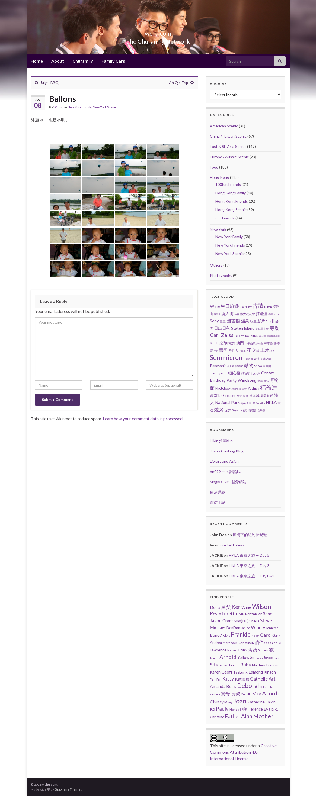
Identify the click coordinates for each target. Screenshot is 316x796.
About (57, 60)
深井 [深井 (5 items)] (228, 410)
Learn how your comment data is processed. (143, 418)
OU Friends (225, 218)
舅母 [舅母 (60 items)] (225, 694)
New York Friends (230, 245)
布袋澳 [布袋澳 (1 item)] (262, 336)
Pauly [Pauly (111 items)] (222, 709)
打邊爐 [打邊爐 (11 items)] (261, 313)
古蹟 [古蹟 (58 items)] (258, 306)
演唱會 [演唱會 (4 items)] (252, 410)
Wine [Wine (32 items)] (246, 607)
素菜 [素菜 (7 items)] (231, 343)
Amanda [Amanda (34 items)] (217, 686)
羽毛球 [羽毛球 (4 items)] (245, 373)
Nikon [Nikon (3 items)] (268, 306)
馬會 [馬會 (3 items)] (245, 395)
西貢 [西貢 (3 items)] (239, 395)
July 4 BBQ (49, 82)
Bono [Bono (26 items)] (267, 613)
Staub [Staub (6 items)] (214, 343)
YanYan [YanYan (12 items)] (215, 679)
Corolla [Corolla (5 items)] (246, 694)
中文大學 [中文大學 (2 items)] (255, 373)
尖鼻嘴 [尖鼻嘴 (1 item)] (230, 366)
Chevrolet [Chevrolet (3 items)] (267, 686)
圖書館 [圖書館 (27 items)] (233, 320)
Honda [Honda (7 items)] (234, 709)
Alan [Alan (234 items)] (246, 716)
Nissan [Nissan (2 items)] (255, 635)
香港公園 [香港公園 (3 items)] (265, 358)
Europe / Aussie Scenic (229, 156)
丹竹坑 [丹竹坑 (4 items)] (233, 350)
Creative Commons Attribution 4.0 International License (243, 752)
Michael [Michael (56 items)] (218, 627)
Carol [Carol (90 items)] (266, 635)
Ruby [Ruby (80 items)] (245, 665)
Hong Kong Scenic (231, 209)
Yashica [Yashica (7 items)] (253, 388)
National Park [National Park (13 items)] (227, 402)
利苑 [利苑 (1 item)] (245, 410)
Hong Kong (219, 177)
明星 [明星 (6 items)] (253, 321)
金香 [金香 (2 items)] (270, 314)
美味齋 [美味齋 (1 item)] (259, 343)
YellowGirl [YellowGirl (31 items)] (246, 657)
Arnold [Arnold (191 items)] (228, 656)
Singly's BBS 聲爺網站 (228, 482)
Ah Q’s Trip (178, 82)
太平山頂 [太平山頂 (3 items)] (250, 343)
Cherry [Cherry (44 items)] (217, 701)
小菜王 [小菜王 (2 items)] (242, 350)
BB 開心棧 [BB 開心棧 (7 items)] (232, 373)
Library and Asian (224, 461)
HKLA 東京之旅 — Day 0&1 (251, 576)
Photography (221, 275)
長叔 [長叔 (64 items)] (235, 694)
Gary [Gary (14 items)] (276, 635)
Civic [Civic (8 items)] (226, 635)
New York (218, 229)
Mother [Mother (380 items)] (263, 716)
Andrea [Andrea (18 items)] (216, 642)
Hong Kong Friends (231, 201)
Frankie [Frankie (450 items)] (241, 634)
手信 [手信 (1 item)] (216, 351)
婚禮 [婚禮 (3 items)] (256, 358)
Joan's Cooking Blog (227, 451)
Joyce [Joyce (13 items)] (268, 657)
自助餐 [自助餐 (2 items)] (261, 410)
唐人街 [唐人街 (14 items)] (227, 313)
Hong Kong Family (230, 192)
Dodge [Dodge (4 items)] (223, 665)
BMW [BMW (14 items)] (243, 650)
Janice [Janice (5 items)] (245, 628)
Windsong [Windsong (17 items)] (247, 380)
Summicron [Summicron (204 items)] (226, 357)
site (222, 745)
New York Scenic (105, 107)
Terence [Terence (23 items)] (255, 709)
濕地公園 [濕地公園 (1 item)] (236, 388)
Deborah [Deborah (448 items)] (249, 685)
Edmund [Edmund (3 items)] (215, 694)
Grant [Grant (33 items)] (227, 620)
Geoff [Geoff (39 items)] (226, 671)
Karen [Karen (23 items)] (215, 672)
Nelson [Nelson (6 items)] (232, 650)
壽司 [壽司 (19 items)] (223, 349)
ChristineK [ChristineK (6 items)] (246, 643)
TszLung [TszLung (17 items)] (240, 672)
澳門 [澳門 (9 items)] (240, 343)
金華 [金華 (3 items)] (260, 380)
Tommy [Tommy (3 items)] (214, 657)
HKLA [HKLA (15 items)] (271, 402)
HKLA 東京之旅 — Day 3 (249, 565)
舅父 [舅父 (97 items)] (226, 607)
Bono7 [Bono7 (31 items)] (216, 635)
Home (37, 60)
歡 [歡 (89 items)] (271, 649)
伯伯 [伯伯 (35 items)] (259, 642)
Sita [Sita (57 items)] (214, 665)
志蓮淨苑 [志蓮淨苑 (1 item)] (239, 366)
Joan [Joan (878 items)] (240, 701)
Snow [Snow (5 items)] (258, 366)
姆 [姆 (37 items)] (255, 649)
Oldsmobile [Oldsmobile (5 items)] (272, 643)
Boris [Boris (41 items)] (231, 686)
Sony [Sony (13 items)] (214, 320)
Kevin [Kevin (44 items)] (215, 613)
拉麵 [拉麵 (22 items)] (223, 342)
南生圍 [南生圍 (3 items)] (267, 366)
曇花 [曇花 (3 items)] (243, 403)
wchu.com (158, 32)
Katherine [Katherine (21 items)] (256, 702)
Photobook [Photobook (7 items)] (223, 388)
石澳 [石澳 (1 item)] (272, 351)
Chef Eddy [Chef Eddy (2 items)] (246, 306)
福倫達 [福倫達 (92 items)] (268, 387)
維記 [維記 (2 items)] (266, 380)
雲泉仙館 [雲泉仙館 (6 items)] (266, 396)
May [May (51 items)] (256, 694)
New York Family (79, 107)
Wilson (58, 107)
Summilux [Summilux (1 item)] (260, 403)
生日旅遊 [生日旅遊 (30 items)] (230, 306)
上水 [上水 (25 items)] (265, 350)
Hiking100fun (221, 440)
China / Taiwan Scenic (228, 136)
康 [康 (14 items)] (247, 679)
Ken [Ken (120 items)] (236, 607)
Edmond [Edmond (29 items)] (255, 671)
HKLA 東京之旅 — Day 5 (249, 555)
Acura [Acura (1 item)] (260, 658)
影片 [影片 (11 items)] (261, 321)
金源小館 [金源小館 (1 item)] (251, 403)
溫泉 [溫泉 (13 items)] (245, 320)
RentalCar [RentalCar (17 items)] (253, 613)
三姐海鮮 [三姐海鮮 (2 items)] (248, 358)
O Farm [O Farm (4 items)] (239, 336)
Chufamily (82, 60)
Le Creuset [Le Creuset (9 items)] (227, 395)
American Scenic (224, 126)
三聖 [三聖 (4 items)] (223, 321)
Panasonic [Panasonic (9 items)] (218, 366)
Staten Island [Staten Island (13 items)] (242, 328)
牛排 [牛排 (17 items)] (270, 320)
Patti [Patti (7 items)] (241, 614)
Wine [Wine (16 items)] (215, 306)
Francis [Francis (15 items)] (272, 665)
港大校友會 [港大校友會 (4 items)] (247, 314)
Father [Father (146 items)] (232, 716)
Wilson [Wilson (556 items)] (261, 606)
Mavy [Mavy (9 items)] (228, 702)
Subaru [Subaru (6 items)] (263, 650)
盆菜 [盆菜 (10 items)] (256, 350)
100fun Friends (228, 184)
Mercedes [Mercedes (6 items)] (230, 643)
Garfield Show (232, 545)
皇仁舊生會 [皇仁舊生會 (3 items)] (262, 328)
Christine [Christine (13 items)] (217, 717)
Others (216, 265)
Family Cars (113, 60)
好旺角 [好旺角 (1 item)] (217, 314)
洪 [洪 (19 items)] (250, 650)
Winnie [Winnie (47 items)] (258, 627)
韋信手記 (217, 502)
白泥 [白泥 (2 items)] (244, 388)
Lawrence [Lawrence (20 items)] (218, 650)
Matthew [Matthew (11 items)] (259, 665)
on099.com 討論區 (225, 471)
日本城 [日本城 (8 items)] (254, 395)
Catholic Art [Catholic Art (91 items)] (263, 679)
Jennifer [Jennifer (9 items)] (272, 628)
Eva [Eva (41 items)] (267, 708)
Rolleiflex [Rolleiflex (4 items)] (251, 336)
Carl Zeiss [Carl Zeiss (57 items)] (222, 335)
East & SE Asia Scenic (228, 146)
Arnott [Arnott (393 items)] (271, 693)
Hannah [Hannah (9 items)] (234, 665)
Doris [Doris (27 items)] (215, 607)
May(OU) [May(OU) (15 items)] (241, 621)
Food (214, 167)
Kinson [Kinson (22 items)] (270, 672)
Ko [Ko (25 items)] (212, 709)
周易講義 (217, 492)
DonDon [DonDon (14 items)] (233, 628)
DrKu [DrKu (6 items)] (275, 709)
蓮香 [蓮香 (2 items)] (236, 314)
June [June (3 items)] (276, 657)
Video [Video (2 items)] (277, 314)
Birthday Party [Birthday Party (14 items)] (223, 380)
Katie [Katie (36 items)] (240, 679)
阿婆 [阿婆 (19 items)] (244, 709)
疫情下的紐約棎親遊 (250, 534)
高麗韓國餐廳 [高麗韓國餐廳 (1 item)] (273, 336)
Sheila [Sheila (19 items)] (254, 621)
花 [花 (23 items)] (249, 350)
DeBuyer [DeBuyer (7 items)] (217, 373)
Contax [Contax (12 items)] (267, 373)
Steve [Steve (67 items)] (266, 620)
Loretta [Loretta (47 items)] (229, 613)
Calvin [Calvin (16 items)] (271, 702)
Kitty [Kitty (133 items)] (228, 678)
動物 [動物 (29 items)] (248, 365)
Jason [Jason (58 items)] (216, 620)
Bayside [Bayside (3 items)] (237, 410)
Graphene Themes (68, 789)
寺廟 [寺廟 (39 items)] (274, 328)
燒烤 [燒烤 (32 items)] (219, 409)
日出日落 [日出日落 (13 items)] (222, 328)
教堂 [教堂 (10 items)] (214, 395)
